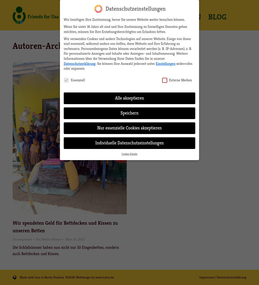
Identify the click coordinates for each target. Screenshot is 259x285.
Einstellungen (166, 61)
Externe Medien (177, 78)
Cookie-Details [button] (129, 151)
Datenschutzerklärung (80, 61)
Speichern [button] (129, 111)
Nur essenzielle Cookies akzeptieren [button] (129, 126)
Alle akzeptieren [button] (129, 96)
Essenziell (74, 78)
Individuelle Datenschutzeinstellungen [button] (129, 141)
